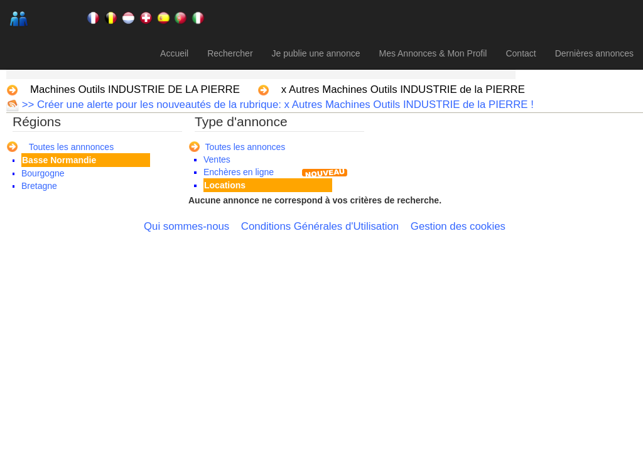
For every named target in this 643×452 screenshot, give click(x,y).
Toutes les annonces (245, 147)
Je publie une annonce (316, 53)
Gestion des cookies (458, 226)
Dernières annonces (594, 53)
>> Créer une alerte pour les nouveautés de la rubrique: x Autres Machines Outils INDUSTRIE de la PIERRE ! (276, 104)
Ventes (216, 159)
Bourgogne (43, 173)
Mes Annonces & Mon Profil (433, 53)
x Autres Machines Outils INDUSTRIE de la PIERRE (403, 89)
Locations (225, 185)
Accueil (174, 53)
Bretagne (39, 186)
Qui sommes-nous (186, 226)
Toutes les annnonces (71, 147)
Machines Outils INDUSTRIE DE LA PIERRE (135, 89)
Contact (520, 53)
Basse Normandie (59, 160)
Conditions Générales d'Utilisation (320, 226)
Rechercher (229, 53)
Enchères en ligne (238, 172)
